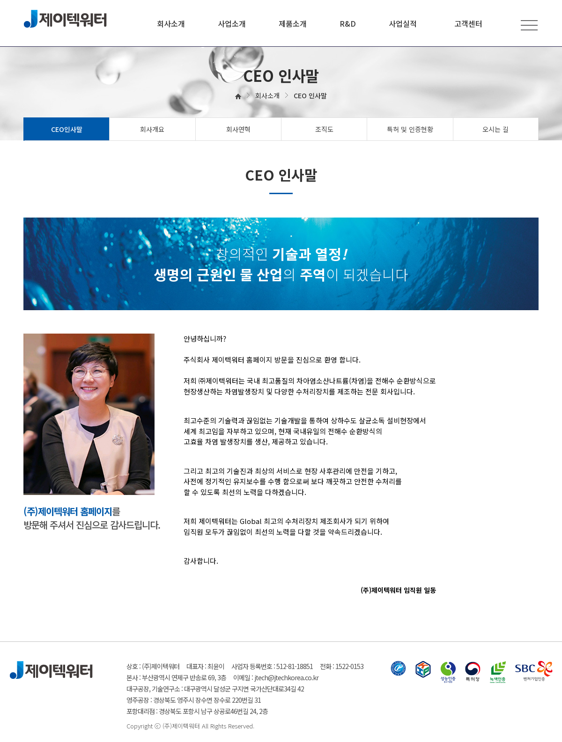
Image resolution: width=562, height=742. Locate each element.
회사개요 (152, 129)
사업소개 (232, 23)
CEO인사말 (66, 129)
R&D (348, 23)
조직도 (324, 129)
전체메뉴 (529, 25)
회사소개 (171, 23)
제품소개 (293, 23)
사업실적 (403, 23)
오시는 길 (495, 129)
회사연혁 (238, 129)
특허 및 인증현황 (410, 129)
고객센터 (468, 23)
